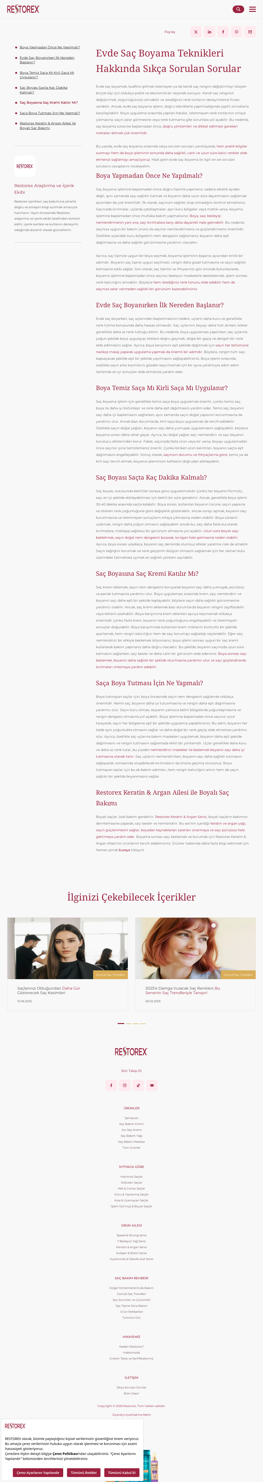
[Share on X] (196, 32)
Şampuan (132, 1118)
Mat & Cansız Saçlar (131, 1188)
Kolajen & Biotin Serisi (131, 1253)
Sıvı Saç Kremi (132, 1130)
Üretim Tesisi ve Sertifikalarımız (131, 1358)
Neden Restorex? (131, 1346)
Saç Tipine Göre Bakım (132, 1305)
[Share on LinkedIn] (209, 32)
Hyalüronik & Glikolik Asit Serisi (131, 1259)
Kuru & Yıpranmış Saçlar (132, 1194)
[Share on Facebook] (223, 32)
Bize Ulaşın (131, 1393)
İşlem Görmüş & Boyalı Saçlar (131, 1206)
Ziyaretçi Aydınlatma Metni (131, 1414)
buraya (124, 850)
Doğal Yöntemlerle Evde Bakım (131, 1288)
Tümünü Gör (131, 1317)
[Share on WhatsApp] (236, 32)
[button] (121, 1023)
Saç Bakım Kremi (131, 1124)
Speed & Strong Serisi (132, 1235)
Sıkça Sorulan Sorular (132, 1387)
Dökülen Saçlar (131, 1182)
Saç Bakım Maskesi (131, 1141)
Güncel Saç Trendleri (131, 1294)
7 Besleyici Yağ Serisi (131, 1241)
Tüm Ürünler (131, 1147)
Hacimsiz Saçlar (131, 1176)
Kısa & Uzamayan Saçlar (131, 1200)
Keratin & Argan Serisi (131, 1247)
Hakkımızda (131, 1352)
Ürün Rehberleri (131, 1311)
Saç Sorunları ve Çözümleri (132, 1300)
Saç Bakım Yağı (131, 1135)
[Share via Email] (250, 32)
